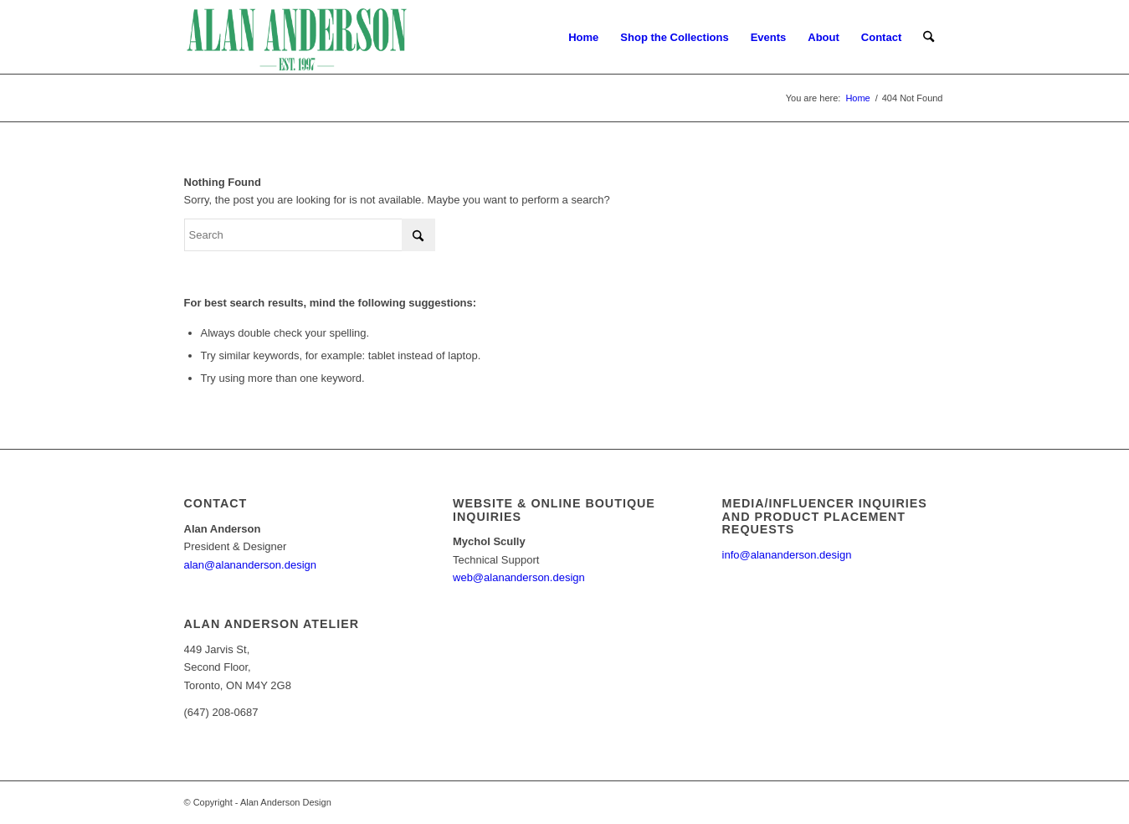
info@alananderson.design (787, 554)
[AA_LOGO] (297, 37)
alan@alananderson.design (250, 565)
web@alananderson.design (519, 577)
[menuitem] (583, 37)
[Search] (928, 37)
